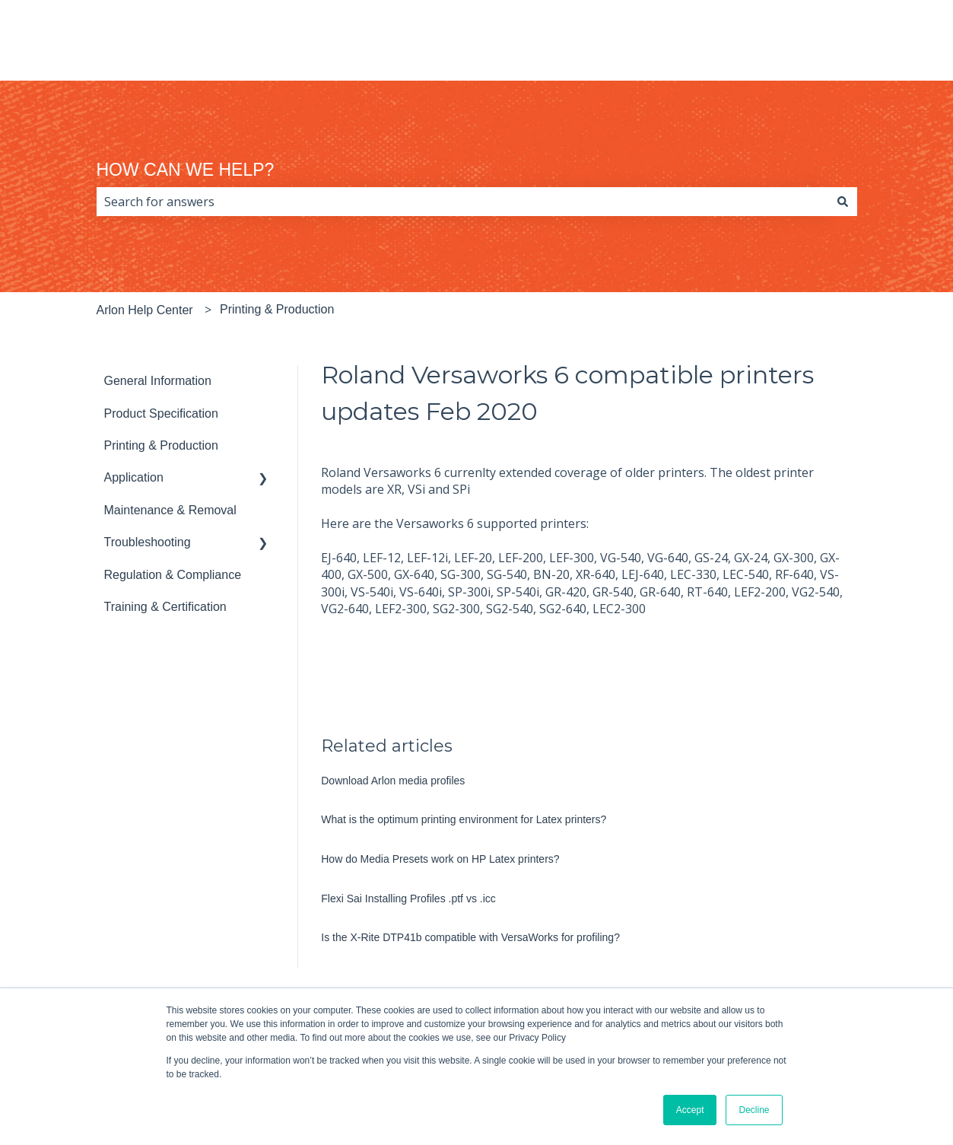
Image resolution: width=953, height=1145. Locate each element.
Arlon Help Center (145, 310)
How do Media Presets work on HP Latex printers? (440, 859)
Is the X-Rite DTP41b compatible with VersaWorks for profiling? (470, 937)
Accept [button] (690, 1110)
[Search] (842, 201)
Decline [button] (754, 1110)
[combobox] (462, 201)
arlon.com (881, 47)
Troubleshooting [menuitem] (147, 542)
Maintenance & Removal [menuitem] (170, 510)
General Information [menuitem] (157, 380)
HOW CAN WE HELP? (186, 170)
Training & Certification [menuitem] (165, 606)
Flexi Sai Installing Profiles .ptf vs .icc (408, 898)
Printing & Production (277, 309)
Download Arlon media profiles (393, 780)
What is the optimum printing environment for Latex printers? (463, 819)
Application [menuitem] (134, 477)
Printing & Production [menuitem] (161, 445)
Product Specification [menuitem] (161, 413)
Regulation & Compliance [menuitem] (173, 574)
